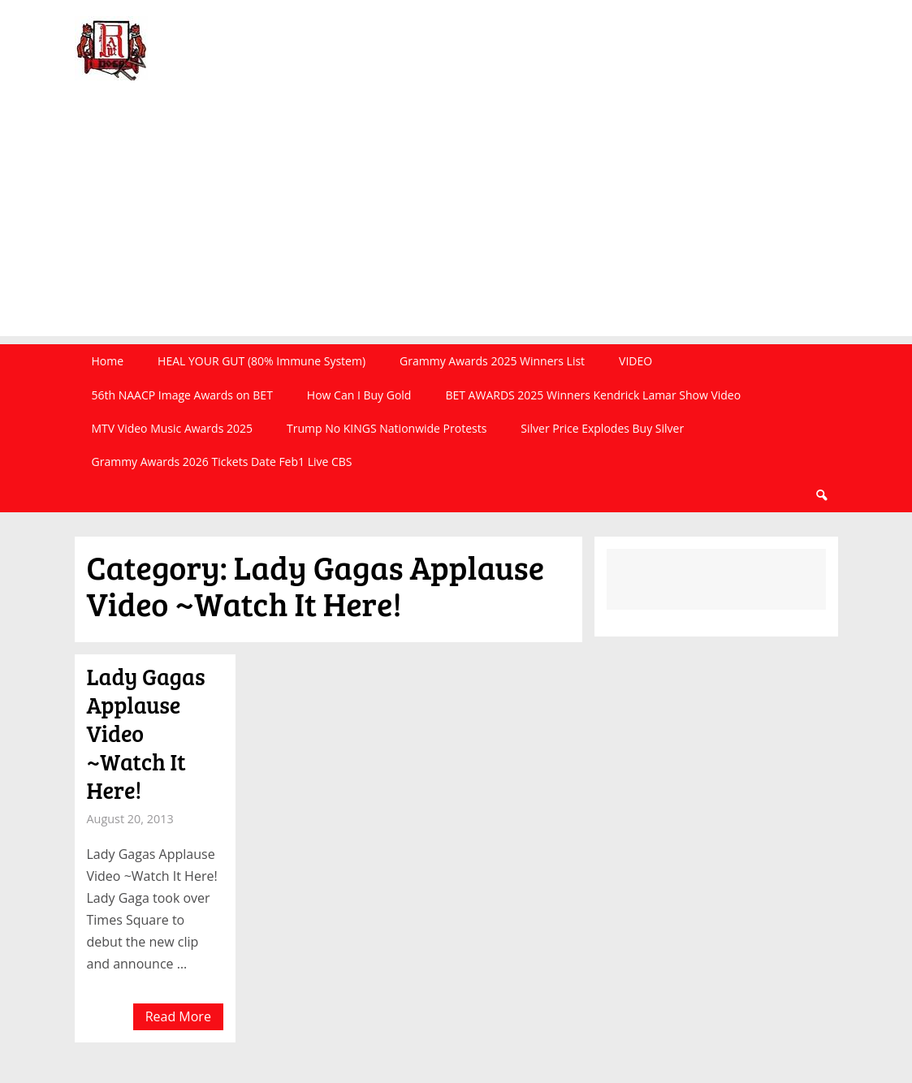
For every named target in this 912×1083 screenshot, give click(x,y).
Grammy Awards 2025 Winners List (492, 361)
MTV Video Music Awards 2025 (172, 428)
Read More (178, 1016)
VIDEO (635, 361)
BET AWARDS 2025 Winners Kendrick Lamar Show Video (593, 395)
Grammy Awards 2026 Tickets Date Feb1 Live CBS (222, 461)
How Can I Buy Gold (359, 395)
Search (821, 495)
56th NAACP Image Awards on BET (182, 395)
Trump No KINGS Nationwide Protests (386, 428)
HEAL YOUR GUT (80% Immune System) (261, 361)
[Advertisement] (456, 222)
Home (108, 361)
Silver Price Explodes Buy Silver (602, 428)
